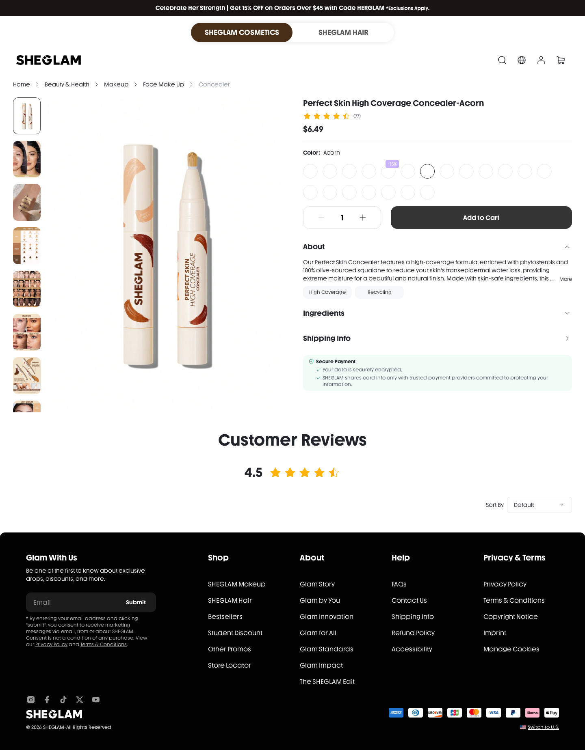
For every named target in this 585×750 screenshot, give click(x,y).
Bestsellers (225, 617)
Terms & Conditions (103, 644)
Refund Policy (413, 633)
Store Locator (229, 665)
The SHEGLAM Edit (327, 681)
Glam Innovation (326, 617)
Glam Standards (326, 649)
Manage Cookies (511, 649)
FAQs (399, 584)
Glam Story (317, 584)
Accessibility (412, 649)
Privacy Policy (51, 644)
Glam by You (320, 600)
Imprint (494, 633)
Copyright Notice (510, 617)
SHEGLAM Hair (230, 600)
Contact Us (409, 600)
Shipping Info (413, 617)
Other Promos (229, 649)
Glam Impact (321, 665)
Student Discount (235, 633)
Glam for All (318, 633)
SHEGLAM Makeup (237, 584)
